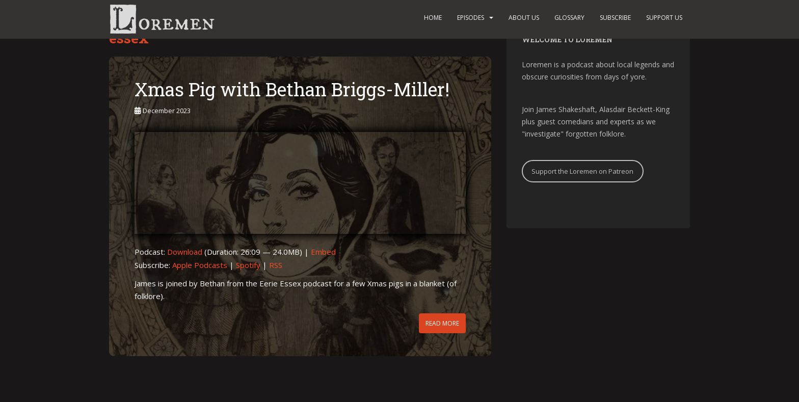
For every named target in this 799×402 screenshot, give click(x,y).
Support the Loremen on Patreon (582, 171)
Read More (442, 323)
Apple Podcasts (199, 265)
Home (433, 17)
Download (184, 252)
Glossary (569, 17)
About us (524, 17)
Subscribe (615, 17)
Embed (323, 252)
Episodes (470, 17)
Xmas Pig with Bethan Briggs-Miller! (292, 89)
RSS (275, 265)
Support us (664, 17)
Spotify (248, 265)
